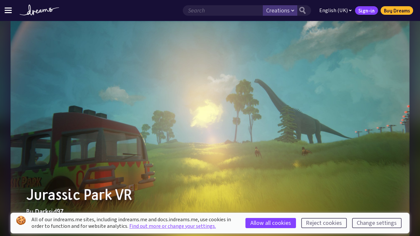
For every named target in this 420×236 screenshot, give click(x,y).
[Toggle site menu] (8, 10)
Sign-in (366, 10)
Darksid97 (49, 211)
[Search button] (304, 10)
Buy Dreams (397, 10)
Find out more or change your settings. (172, 226)
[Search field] (223, 10)
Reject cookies (324, 223)
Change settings (377, 223)
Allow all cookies (270, 223)
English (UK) (335, 10)
